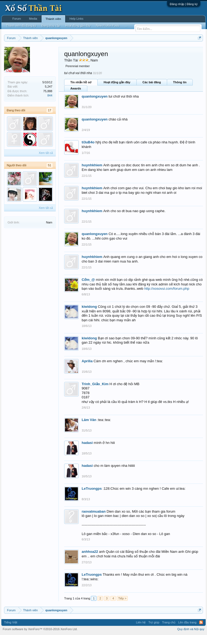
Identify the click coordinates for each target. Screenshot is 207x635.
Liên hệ (141, 622)
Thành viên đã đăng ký (21, 25)
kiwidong (89, 307)
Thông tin (180, 82)
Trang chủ (168, 622)
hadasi (87, 443)
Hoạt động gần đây (117, 82)
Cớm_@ (88, 280)
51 (49, 165)
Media (33, 18)
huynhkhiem (92, 165)
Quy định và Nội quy (191, 629)
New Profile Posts (107, 25)
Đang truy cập (51, 25)
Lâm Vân (89, 420)
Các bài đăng (152, 82)
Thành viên (53, 18)
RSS (201, 622)
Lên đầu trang (187, 622)
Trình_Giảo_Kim (95, 384)
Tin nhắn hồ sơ (80, 82)
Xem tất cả (46, 152)
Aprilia (87, 361)
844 (49, 95)
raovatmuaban (94, 511)
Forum (16, 18)
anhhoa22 (90, 552)
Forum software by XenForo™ (40, 629)
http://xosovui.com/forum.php (166, 289)
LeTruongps (92, 488)
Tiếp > (122, 598)
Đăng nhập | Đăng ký (184, 4)
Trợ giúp (153, 622)
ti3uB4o (88, 142)
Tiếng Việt (10, 622)
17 (49, 110)
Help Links (76, 18)
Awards (75, 88)
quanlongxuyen (95, 96)
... (126, 25)
